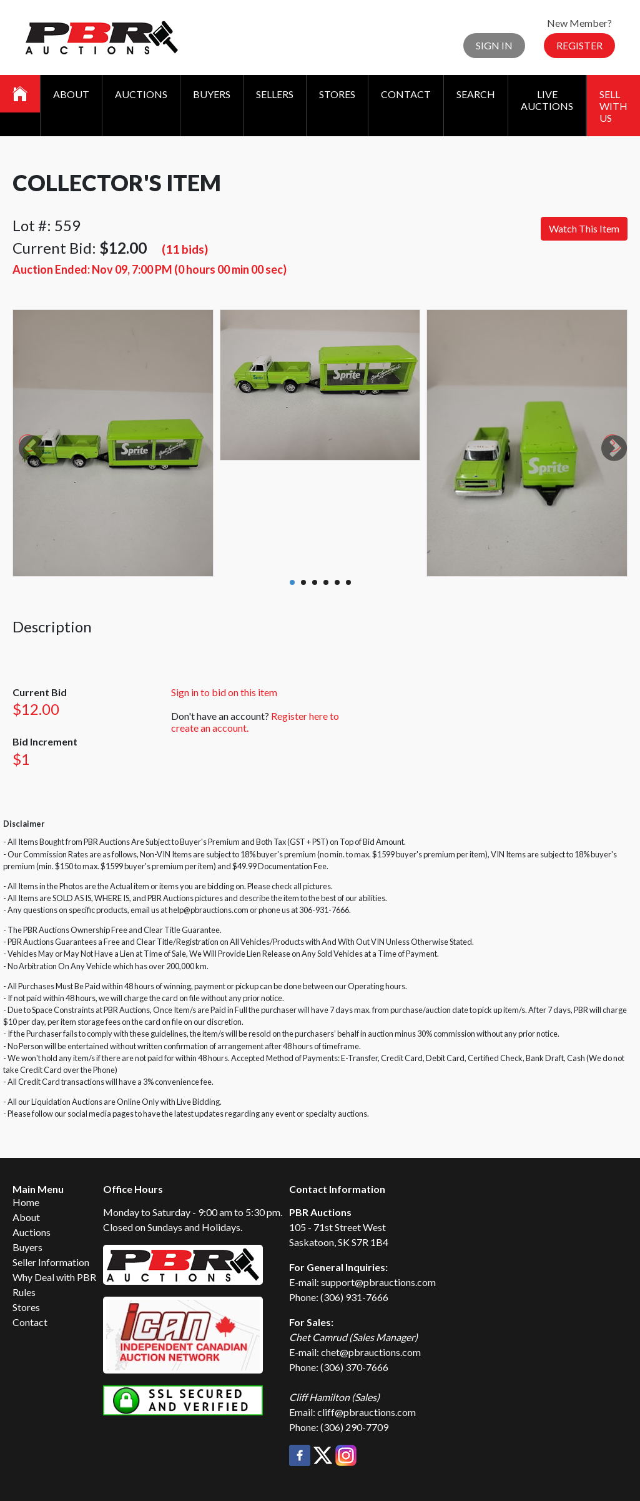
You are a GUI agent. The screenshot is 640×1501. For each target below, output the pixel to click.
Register (579, 45)
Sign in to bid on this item (224, 692)
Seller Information (50, 1262)
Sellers (274, 94)
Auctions (141, 94)
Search (475, 94)
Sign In (494, 45)
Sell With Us (613, 106)
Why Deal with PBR (54, 1277)
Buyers (211, 94)
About (71, 94)
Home (25, 1202)
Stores (337, 94)
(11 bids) (185, 249)
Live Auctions (547, 100)
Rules (24, 1292)
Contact (406, 94)
